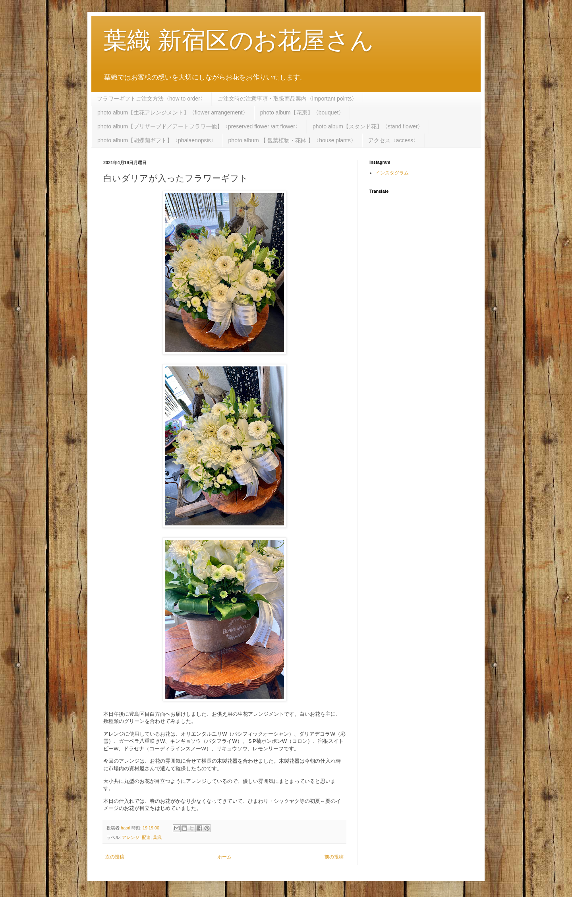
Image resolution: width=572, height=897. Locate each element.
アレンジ (130, 837)
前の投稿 (334, 857)
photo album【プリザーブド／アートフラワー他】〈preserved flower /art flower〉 (199, 126)
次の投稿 (114, 857)
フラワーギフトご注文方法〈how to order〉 (151, 98)
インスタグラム (392, 173)
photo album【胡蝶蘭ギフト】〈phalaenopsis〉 (156, 140)
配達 (146, 837)
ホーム (224, 857)
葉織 (157, 837)
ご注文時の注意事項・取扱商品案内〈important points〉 (288, 98)
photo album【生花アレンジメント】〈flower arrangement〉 (172, 112)
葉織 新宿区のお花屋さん (238, 40)
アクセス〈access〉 (393, 140)
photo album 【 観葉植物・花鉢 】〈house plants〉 (292, 140)
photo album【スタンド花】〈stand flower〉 (368, 126)
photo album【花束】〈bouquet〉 (302, 112)
